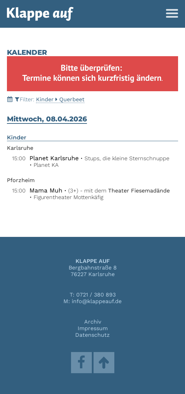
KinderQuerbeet (60, 99)
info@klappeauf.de (97, 301)
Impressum (93, 328)
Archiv (92, 321)
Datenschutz (92, 335)
